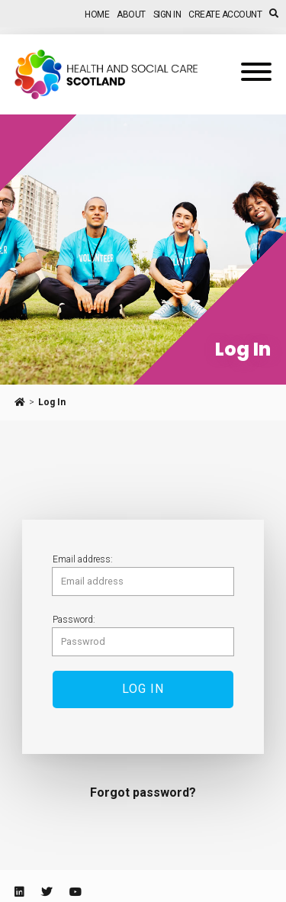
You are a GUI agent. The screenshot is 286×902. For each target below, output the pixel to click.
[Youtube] (75, 892)
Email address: (83, 559)
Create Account (225, 14)
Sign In (167, 14)
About (131, 14)
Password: (74, 619)
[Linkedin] (19, 892)
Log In (52, 402)
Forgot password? (143, 792)
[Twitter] (46, 892)
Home (97, 14)
